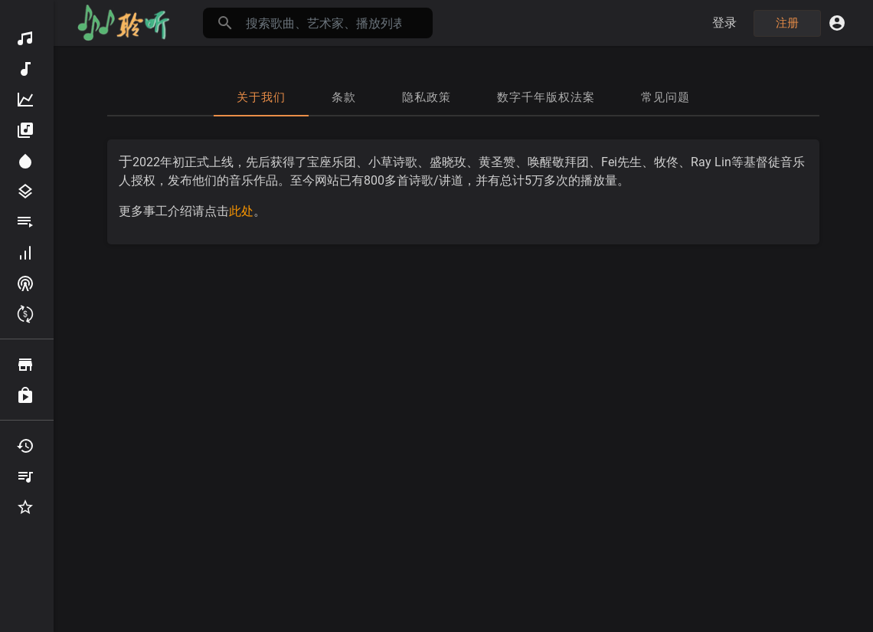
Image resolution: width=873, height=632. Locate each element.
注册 (787, 23)
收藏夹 (25, 507)
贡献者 (25, 253)
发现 (25, 38)
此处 (241, 211)
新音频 (25, 69)
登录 (724, 22)
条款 (344, 97)
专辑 (25, 130)
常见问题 (665, 97)
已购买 (25, 395)
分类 (25, 191)
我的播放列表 (25, 476)
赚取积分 (25, 314)
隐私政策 (426, 97)
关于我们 (261, 97)
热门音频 (25, 99)
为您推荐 (25, 161)
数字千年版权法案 (546, 97)
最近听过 (25, 446)
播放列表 (25, 222)
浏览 (25, 364)
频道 (25, 283)
